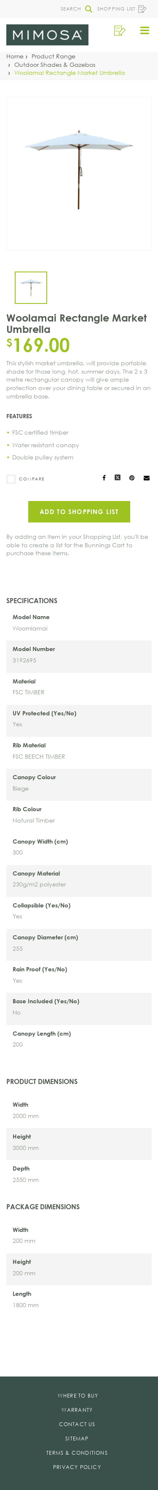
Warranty (77, 1410)
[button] (74, 9)
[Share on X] (117, 478)
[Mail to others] (147, 478)
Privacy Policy (77, 1467)
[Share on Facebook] (104, 478)
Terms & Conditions (77, 1452)
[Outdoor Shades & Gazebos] (54, 65)
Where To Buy (78, 1395)
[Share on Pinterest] (132, 478)
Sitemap (76, 1438)
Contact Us (77, 1424)
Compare (32, 479)
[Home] (15, 56)
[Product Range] (53, 56)
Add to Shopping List (79, 511)
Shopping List (122, 9)
